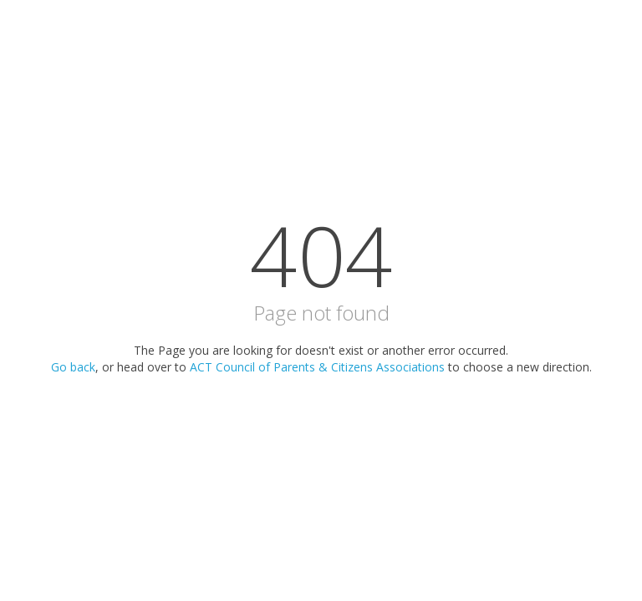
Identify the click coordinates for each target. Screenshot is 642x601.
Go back (73, 367)
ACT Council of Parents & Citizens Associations (317, 367)
